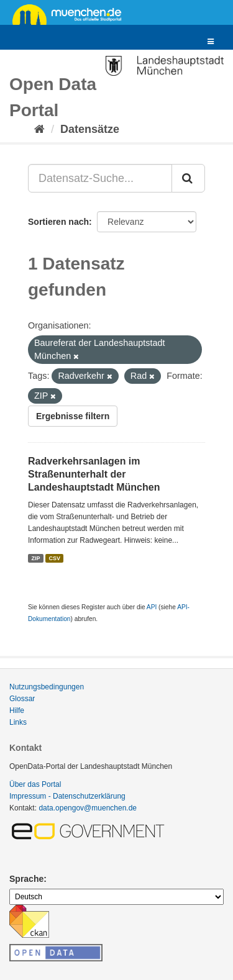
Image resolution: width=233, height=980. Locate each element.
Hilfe (16, 710)
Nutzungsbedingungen (46, 687)
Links (18, 722)
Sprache (26, 879)
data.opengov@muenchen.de (88, 808)
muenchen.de (71, 13)
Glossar (22, 698)
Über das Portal (35, 784)
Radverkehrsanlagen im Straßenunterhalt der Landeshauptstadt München (94, 474)
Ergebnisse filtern (72, 416)
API (152, 607)
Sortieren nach (58, 222)
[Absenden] (188, 178)
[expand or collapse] (211, 42)
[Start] (39, 129)
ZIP (35, 558)
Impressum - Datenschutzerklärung (67, 796)
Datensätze (89, 129)
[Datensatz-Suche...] (100, 178)
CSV (55, 558)
